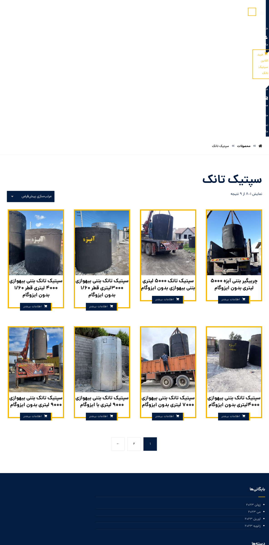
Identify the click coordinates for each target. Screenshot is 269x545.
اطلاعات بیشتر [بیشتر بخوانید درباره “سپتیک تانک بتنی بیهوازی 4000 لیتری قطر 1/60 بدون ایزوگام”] (32, 191)
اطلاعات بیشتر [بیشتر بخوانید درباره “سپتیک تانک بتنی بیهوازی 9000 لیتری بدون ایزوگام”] (32, 301)
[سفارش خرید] (31, 80)
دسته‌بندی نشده (250, 451)
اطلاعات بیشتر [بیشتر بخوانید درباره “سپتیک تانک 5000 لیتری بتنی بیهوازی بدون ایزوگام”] (164, 184)
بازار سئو (174, 537)
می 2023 (254, 396)
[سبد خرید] (16, 13)
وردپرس (256, 507)
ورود (258, 485)
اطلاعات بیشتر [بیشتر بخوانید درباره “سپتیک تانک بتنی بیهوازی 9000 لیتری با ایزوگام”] (98, 301)
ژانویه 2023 (253, 410)
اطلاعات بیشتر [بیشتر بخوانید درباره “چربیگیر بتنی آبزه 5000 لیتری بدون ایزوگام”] (231, 184)
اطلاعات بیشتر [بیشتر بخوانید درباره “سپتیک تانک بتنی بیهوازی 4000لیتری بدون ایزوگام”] (231, 301)
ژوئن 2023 (253, 389)
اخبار (258, 444)
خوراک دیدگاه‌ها (250, 499)
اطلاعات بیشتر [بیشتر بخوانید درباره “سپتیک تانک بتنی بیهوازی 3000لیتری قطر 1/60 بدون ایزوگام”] (98, 191)
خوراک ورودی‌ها (250, 492)
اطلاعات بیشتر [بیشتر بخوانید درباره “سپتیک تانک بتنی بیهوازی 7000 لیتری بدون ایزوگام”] (164, 301)
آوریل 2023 (253, 403)
